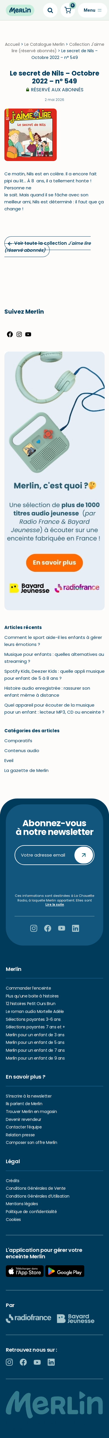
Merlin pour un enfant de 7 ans (35, 1050)
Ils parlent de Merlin (24, 1104)
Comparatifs (18, 742)
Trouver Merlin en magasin (31, 1111)
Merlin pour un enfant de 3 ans (35, 1035)
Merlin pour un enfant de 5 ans (35, 1043)
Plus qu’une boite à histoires (32, 996)
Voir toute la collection (47, 247)
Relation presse (20, 1135)
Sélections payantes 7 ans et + (35, 1027)
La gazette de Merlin (26, 771)
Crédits (12, 1181)
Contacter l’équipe (24, 1127)
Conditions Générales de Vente (36, 1188)
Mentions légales (22, 1204)
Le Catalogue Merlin (44, 45)
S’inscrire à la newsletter (28, 1096)
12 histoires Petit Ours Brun (30, 1004)
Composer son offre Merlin (31, 1143)
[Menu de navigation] (92, 10)
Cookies (13, 1219)
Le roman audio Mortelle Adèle (35, 1011)
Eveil (8, 762)
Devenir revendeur (23, 1119)
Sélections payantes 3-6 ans (33, 1019)
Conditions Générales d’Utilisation (37, 1196)
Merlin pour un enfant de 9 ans (35, 1058)
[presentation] (59, 879)
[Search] (50, 10)
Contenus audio (21, 752)
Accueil (12, 45)
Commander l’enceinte (28, 988)
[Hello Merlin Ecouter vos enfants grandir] (20, 10)
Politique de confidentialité (31, 1212)
